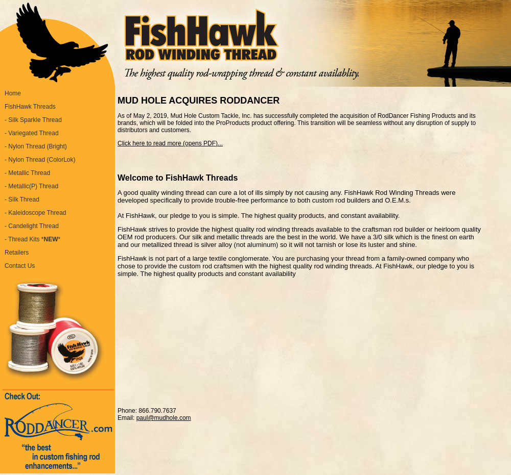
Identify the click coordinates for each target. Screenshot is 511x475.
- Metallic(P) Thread (31, 186)
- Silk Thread (22, 199)
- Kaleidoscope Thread (35, 212)
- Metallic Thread (27, 173)
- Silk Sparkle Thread (33, 119)
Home (13, 93)
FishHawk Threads (30, 106)
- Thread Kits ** (32, 239)
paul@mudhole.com (163, 417)
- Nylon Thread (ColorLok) (40, 159)
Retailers (17, 252)
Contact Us (20, 265)
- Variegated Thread (32, 133)
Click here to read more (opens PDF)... (170, 143)
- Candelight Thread (32, 226)
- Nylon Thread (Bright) (36, 146)
